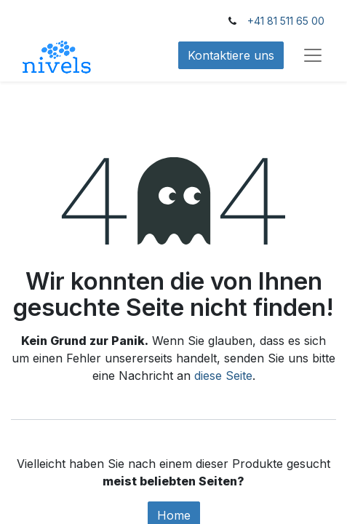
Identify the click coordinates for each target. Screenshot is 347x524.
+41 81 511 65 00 (285, 21)
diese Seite (223, 375)
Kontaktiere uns (231, 55)
